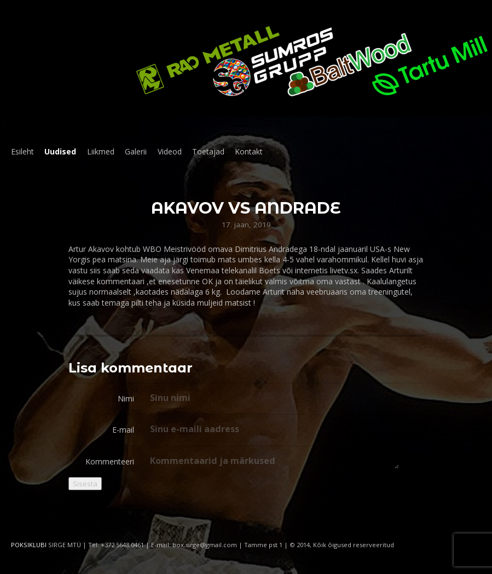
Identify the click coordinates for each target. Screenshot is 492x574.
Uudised (60, 151)
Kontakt (249, 151)
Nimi (126, 398)
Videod (170, 151)
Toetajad (208, 151)
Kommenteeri (109, 461)
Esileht (22, 151)
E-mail (123, 429)
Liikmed (100, 151)
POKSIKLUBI (29, 545)
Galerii (136, 151)
